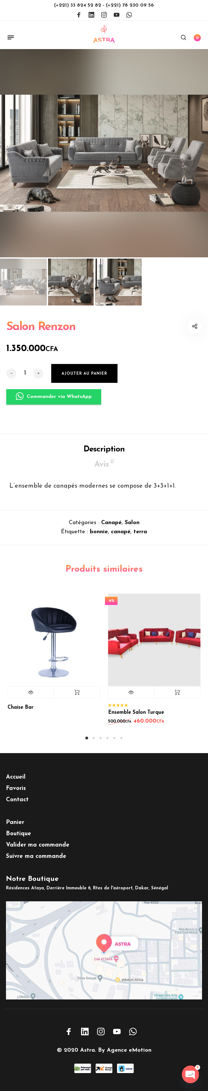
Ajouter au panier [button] (177, 699)
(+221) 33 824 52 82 (78, 5)
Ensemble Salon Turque (136, 719)
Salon (132, 530)
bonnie (99, 539)
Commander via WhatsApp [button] (54, 406)
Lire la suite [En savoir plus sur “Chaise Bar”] (77, 699)
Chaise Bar (21, 714)
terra (140, 539)
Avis (104, 471)
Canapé (111, 530)
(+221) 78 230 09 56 (130, 5)
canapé (120, 539)
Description (104, 456)
